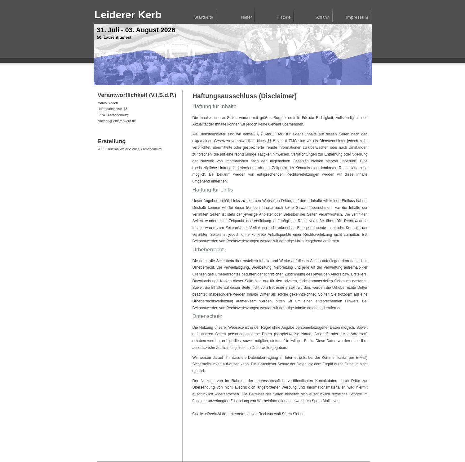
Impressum (357, 17)
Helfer (246, 17)
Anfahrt (323, 17)
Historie (283, 17)
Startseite (203, 17)
